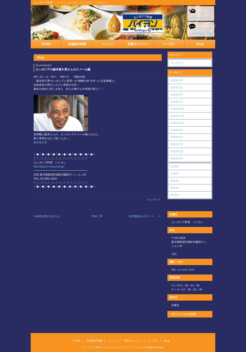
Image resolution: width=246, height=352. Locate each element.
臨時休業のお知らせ (48, 216)
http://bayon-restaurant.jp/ (49, 166)
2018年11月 (177, 115)
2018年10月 (177, 122)
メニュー (107, 44)
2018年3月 (176, 158)
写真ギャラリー (138, 44)
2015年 (174, 194)
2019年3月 (176, 87)
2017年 (174, 180)
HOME (46, 44)
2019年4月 (176, 80)
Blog (199, 44)
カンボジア (154, 199)
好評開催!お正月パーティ (143, 216)
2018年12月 (177, 108)
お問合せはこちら (199, 13)
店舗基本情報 (77, 44)
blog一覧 (97, 216)
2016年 (174, 187)
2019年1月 (176, 101)
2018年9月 (176, 130)
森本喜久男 (40, 142)
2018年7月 (176, 144)
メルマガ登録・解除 (200, 29)
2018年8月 (176, 137)
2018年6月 (176, 151)
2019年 (174, 166)
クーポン (169, 44)
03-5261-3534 (186, 269)
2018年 (174, 173)
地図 (174, 254)
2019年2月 (176, 94)
